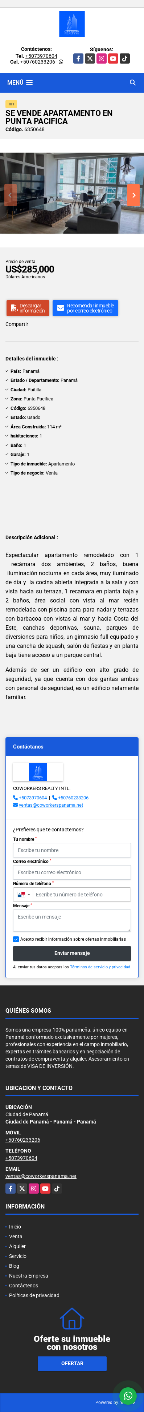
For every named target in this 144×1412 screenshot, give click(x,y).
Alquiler (17, 1246)
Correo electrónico (32, 861)
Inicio (15, 1227)
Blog (14, 1266)
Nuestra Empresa (28, 1276)
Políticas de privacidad (34, 1295)
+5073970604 (41, 56)
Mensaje (22, 906)
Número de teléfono (33, 884)
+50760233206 (37, 62)
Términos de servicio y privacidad (100, 967)
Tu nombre (25, 839)
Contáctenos (23, 1285)
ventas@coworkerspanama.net (51, 805)
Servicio (17, 1256)
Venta (15, 1236)
